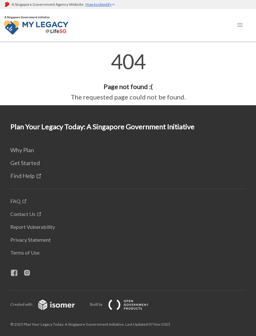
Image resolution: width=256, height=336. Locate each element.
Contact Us (22, 214)
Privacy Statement (30, 240)
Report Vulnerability (32, 227)
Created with (47, 304)
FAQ (15, 201)
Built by (124, 304)
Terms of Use (25, 252)
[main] (128, 76)
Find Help (22, 175)
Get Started (25, 162)
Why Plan (22, 150)
